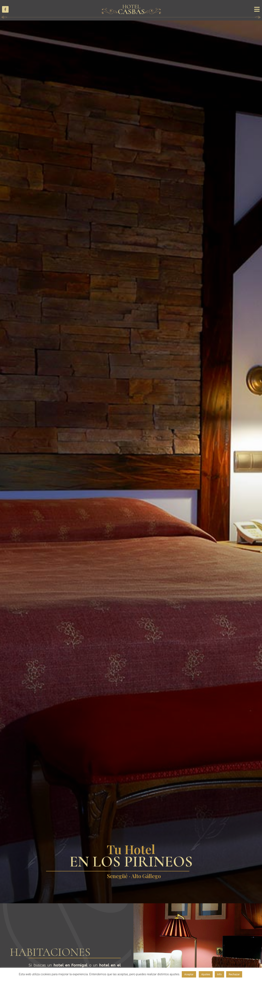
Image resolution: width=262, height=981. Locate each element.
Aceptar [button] (188, 974)
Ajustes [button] (205, 974)
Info (219, 974)
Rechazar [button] (234, 974)
